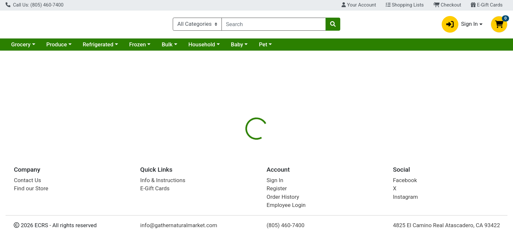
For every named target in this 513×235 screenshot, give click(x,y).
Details (231, 142)
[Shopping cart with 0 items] (499, 25)
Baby (237, 47)
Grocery (20, 47)
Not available (436, 104)
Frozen (137, 47)
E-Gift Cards (487, 5)
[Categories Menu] (197, 25)
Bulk (167, 47)
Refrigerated (98, 47)
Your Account (359, 5)
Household (201, 47)
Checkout (447, 5)
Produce (56, 47)
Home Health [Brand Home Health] (298, 191)
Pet (263, 47)
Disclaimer (294, 142)
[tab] (232, 141)
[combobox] (273, 25)
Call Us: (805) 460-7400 (34, 5)
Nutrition (261, 142)
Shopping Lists (405, 5)
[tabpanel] (363, 185)
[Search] (273, 25)
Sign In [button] (460, 25)
